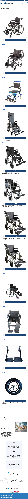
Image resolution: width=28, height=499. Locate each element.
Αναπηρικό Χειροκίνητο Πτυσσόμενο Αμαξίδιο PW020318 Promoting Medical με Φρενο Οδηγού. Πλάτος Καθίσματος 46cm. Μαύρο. (14, 304)
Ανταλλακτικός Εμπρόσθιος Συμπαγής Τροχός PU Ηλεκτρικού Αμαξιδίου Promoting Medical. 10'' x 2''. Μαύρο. (13, 403)
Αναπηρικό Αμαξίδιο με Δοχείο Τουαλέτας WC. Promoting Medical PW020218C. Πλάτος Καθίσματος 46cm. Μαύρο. (14, 206)
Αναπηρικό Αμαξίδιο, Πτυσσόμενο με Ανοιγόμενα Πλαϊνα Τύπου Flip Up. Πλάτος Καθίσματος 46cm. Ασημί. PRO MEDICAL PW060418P (14, 271)
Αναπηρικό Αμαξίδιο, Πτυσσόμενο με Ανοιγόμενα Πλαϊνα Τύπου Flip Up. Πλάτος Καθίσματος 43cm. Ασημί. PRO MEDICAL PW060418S (14, 239)
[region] (14, 496)
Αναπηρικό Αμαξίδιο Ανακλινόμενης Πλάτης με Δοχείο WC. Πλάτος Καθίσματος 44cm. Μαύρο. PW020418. (14, 140)
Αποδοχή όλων (9, 497)
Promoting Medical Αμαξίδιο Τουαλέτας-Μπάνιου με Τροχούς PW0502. (12, 107)
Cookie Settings (3, 497)
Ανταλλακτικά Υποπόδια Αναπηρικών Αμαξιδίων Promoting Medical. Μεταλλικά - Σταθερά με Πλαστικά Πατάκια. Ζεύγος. (14, 370)
